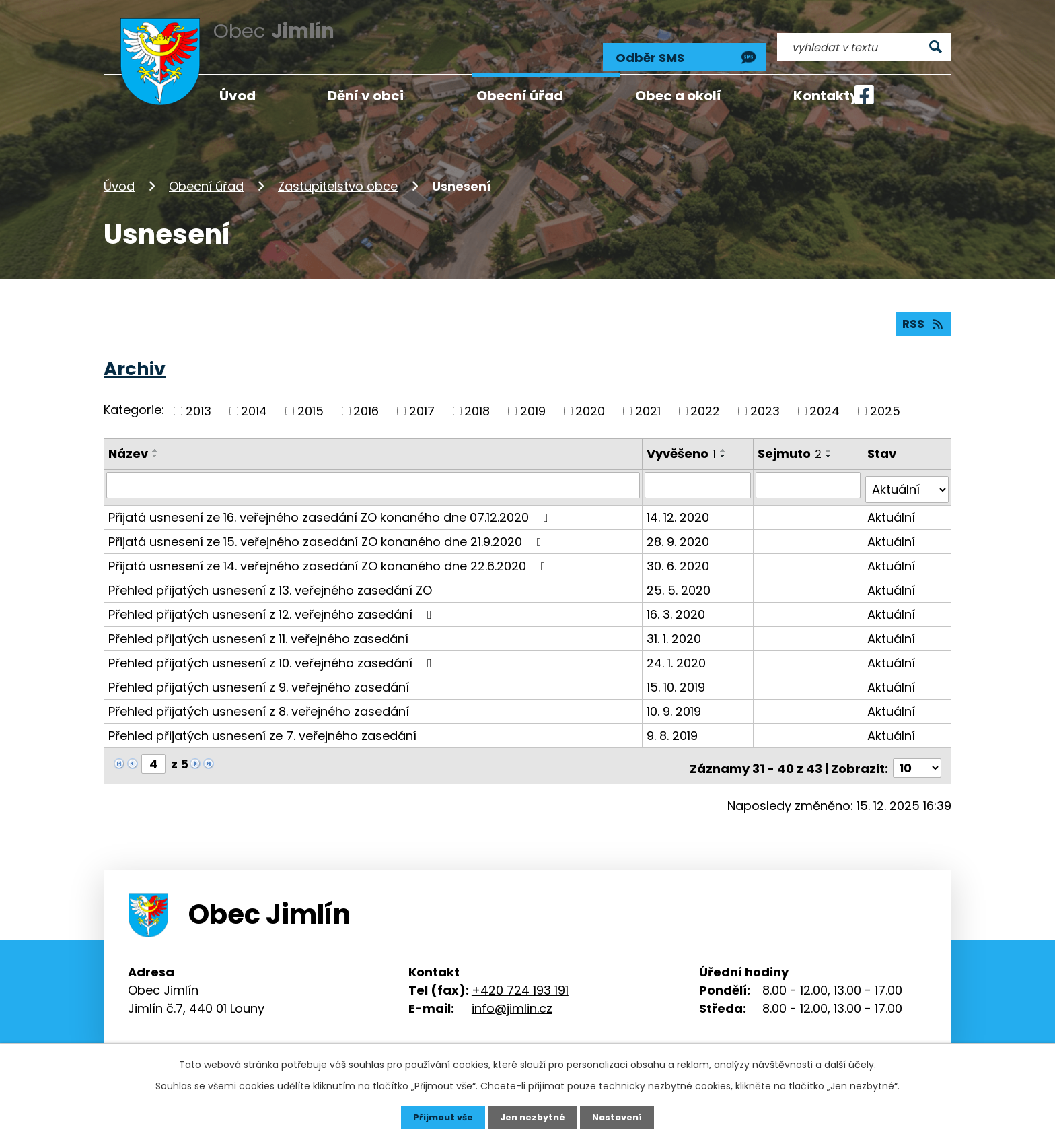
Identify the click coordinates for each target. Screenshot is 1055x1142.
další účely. (850, 1063)
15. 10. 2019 (677, 671)
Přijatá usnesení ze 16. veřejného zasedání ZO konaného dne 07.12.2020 (331, 502)
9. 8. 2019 (673, 720)
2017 (422, 401)
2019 (533, 401)
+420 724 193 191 (520, 970)
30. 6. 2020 (679, 550)
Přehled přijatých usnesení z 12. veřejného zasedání (272, 599)
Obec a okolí (678, 95)
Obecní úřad (206, 170)
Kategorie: (134, 400)
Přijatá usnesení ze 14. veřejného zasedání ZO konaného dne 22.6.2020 (329, 550)
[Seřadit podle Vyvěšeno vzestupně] (724, 440)
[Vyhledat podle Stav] (907, 475)
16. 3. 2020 (677, 599)
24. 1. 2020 (677, 647)
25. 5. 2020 (680, 574)
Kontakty (826, 95)
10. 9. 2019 (675, 695)
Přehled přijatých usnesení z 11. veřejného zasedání (258, 623)
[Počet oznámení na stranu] (917, 748)
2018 (477, 401)
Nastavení (622, 1117)
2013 (198, 401)
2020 (590, 401)
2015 (310, 401)
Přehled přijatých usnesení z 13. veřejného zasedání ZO (270, 574)
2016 (366, 401)
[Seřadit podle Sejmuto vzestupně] (831, 440)
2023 (765, 401)
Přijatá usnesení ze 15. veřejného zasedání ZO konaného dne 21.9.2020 (327, 526)
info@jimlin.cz (512, 988)
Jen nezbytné (532, 1117)
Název (128, 443)
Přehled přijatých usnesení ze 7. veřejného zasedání (262, 720)
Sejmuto (792, 443)
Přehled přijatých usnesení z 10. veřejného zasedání (272, 647)
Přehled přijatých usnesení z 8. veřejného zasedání (258, 695)
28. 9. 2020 (679, 526)
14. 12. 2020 (679, 502)
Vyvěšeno (682, 443)
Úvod (119, 170)
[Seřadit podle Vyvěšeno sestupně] (724, 445)
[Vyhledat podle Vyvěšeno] (699, 475)
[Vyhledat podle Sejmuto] (810, 475)
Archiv (135, 358)
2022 (705, 401)
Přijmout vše (438, 1117)
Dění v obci (366, 95)
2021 (648, 401)
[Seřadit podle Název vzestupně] (155, 440)
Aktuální (892, 502)
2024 (824, 401)
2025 (885, 401)
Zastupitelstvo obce (338, 170)
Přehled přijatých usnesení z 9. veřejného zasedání (258, 671)
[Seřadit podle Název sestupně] (155, 445)
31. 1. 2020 (675, 623)
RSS (922, 313)
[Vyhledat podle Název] (373, 475)
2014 (254, 401)
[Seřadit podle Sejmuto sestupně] (831, 445)
